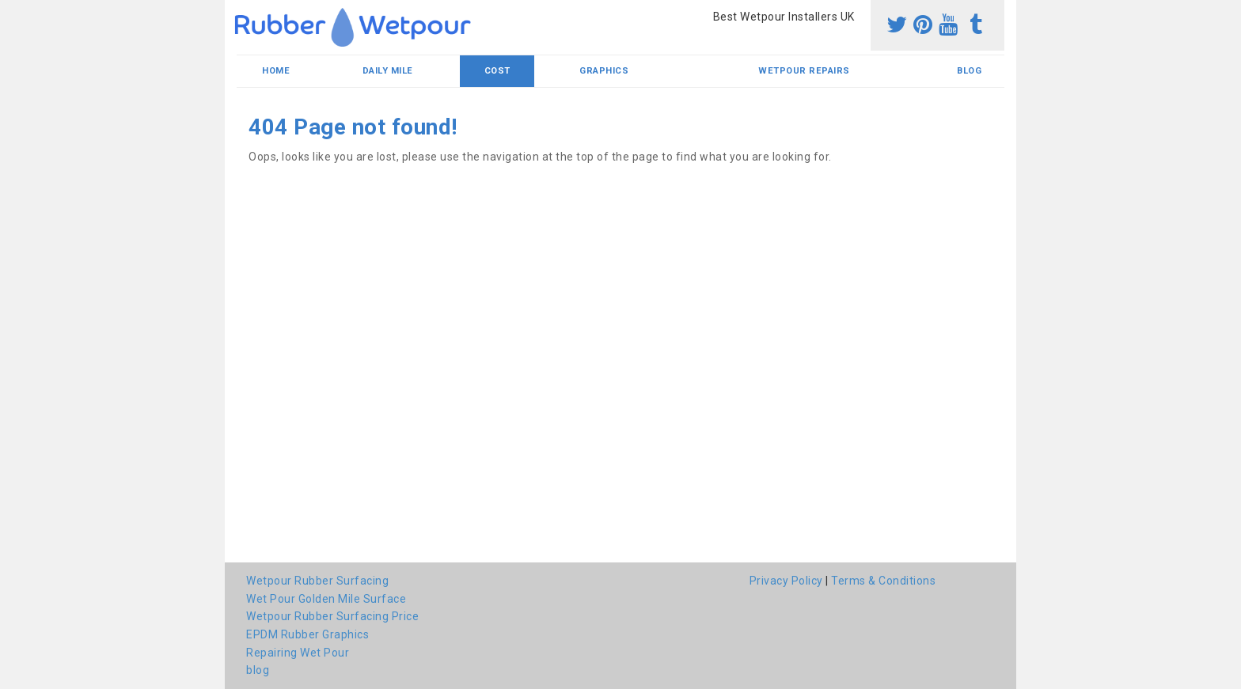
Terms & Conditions (883, 580)
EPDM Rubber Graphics (307, 634)
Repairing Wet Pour (297, 652)
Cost (497, 71)
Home (276, 71)
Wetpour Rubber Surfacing (317, 580)
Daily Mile (387, 71)
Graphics (603, 71)
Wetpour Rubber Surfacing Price (332, 616)
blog (969, 71)
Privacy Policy (786, 580)
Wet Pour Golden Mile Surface (326, 598)
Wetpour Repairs (804, 71)
